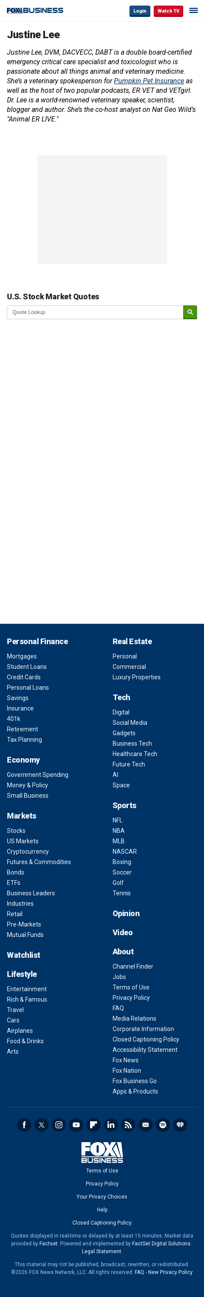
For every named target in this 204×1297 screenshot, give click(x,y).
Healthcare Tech (135, 753)
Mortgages (22, 656)
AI (115, 774)
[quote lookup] (95, 312)
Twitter (42, 1125)
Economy (23, 759)
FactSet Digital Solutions (161, 1244)
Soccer (122, 872)
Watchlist (23, 955)
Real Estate (132, 641)
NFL (118, 820)
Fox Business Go (135, 1081)
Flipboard (93, 1125)
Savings (18, 697)
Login (139, 11)
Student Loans (27, 666)
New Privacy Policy (170, 1272)
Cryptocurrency (28, 851)
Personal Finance (37, 641)
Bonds (15, 872)
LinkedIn (111, 1125)
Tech (121, 697)
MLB (119, 841)
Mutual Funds (25, 934)
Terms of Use (131, 987)
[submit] (190, 312)
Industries (20, 903)
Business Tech (132, 743)
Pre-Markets (24, 924)
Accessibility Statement (145, 1049)
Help (102, 1210)
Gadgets (124, 733)
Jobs (119, 976)
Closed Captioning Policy (146, 1039)
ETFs (13, 882)
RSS (128, 1125)
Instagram (59, 1125)
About (123, 951)
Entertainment (27, 989)
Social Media (130, 722)
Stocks (16, 830)
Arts (13, 1051)
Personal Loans (28, 687)
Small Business (28, 795)
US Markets (23, 841)
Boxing (122, 861)
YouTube (76, 1125)
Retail (15, 914)
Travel (15, 1009)
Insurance (20, 708)
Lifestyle (22, 974)
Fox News (126, 1060)
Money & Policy (27, 785)
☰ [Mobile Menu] (193, 10)
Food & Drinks (25, 1041)
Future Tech (129, 764)
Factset (48, 1244)
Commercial (129, 666)
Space (121, 785)
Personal (125, 656)
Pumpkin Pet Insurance (149, 81)
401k (13, 718)
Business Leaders (31, 893)
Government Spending (37, 774)
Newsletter (145, 1125)
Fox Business (35, 10)
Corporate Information (143, 1028)
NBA (119, 830)
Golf (118, 882)
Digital (121, 712)
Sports (124, 805)
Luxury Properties (137, 677)
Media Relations (134, 1018)
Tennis (122, 893)
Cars (13, 1020)
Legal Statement (101, 1251)
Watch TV (168, 11)
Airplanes (20, 1030)
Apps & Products (135, 1091)
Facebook (24, 1125)
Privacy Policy (131, 997)
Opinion (126, 913)
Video (123, 932)
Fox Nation (127, 1070)
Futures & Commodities (39, 861)
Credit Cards (24, 677)
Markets (21, 815)
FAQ (118, 1008)
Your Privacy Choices (102, 1197)
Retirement (22, 729)
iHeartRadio (180, 1125)
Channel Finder (133, 966)
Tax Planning (24, 739)
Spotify (163, 1125)
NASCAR (125, 851)
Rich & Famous (27, 999)
